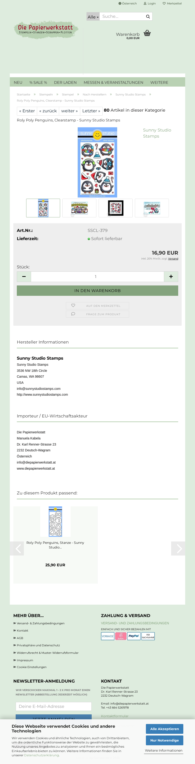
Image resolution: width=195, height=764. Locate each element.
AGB (20, 638)
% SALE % (38, 82)
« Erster (27, 110)
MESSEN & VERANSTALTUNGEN (113, 82)
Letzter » (91, 110)
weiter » (69, 110)
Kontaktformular (115, 716)
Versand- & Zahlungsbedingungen (41, 623)
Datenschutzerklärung (41, 755)
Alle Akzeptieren (164, 729)
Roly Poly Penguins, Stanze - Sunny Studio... (55, 545)
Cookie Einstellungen (32, 667)
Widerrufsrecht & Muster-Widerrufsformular (48, 652)
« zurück (48, 110)
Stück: (23, 267)
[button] (127, 3)
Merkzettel (172, 3)
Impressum (25, 660)
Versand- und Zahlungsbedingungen (135, 623)
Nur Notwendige (164, 740)
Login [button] (150, 3)
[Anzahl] (97, 276)
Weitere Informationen (163, 750)
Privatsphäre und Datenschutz (38, 645)
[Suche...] (93, 16)
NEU (18, 82)
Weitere (159, 82)
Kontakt (22, 630)
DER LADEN (65, 82)
